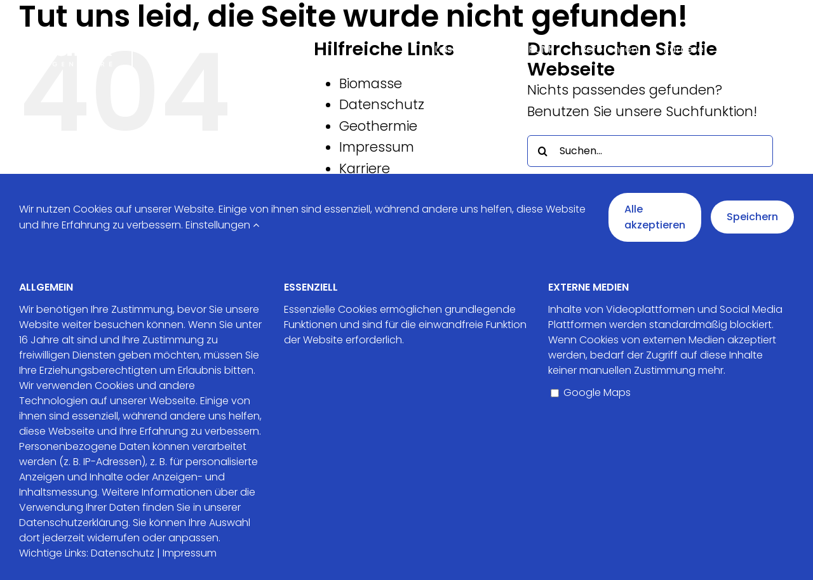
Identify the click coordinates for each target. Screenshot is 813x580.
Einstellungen (222, 225)
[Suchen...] (650, 151)
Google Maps (591, 392)
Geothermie (378, 126)
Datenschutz (381, 104)
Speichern (752, 216)
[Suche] (543, 151)
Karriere (364, 168)
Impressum (376, 147)
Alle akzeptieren (654, 217)
